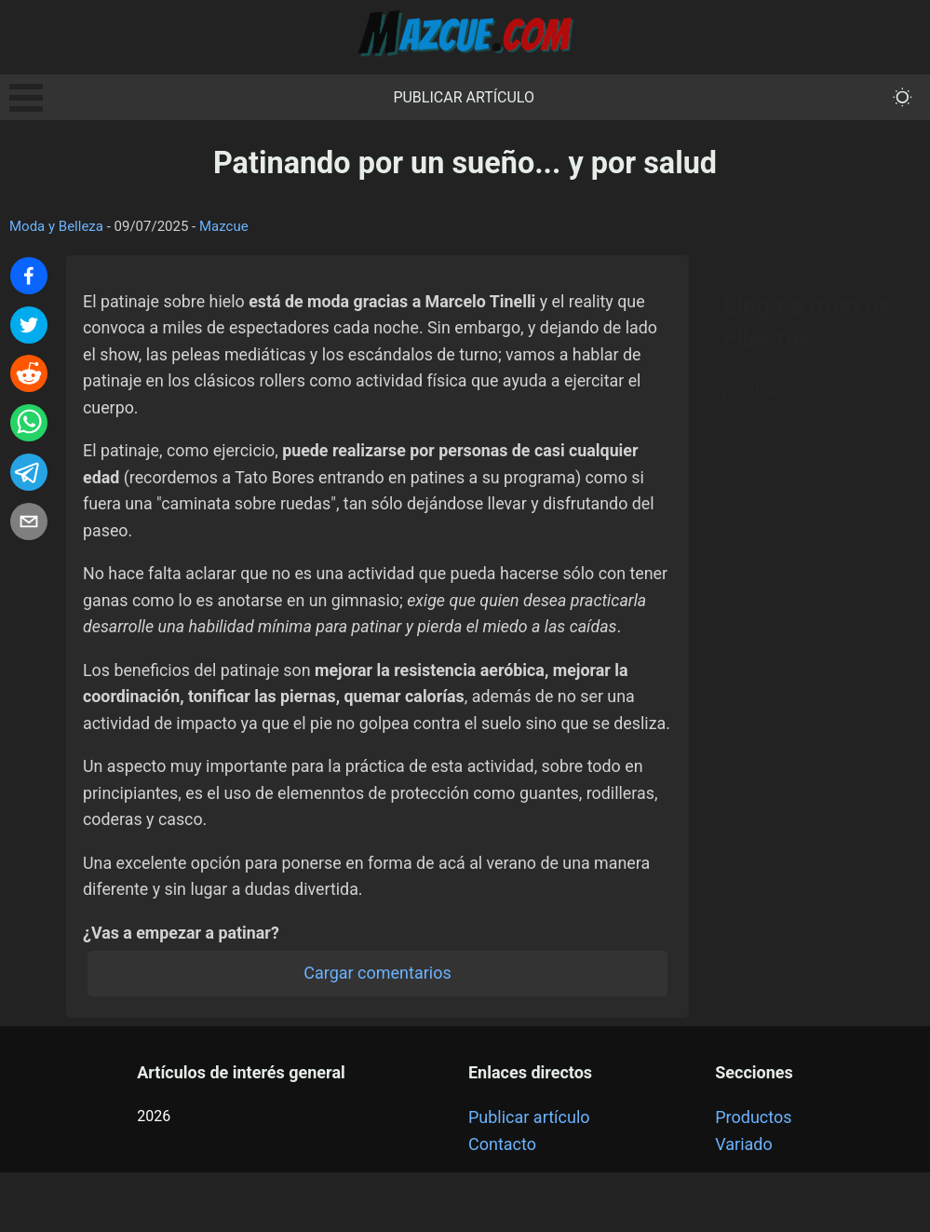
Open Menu (26, 98)
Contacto (502, 1203)
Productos (753, 1176)
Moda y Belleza (56, 226)
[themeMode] (902, 97)
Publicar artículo (463, 97)
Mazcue (224, 226)
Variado (744, 1203)
